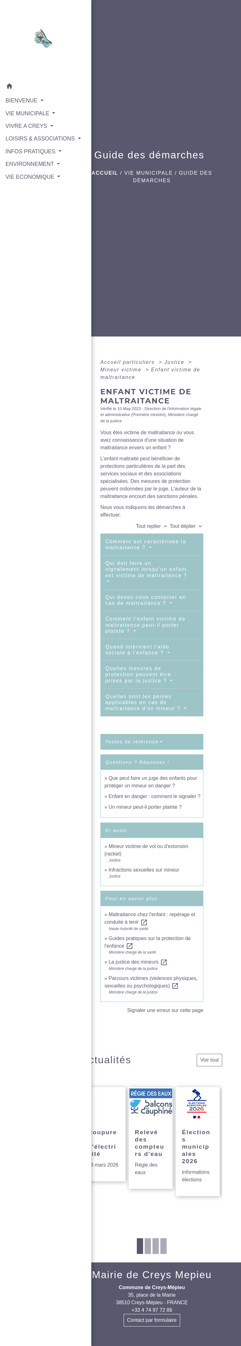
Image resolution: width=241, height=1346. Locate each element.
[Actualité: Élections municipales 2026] (198, 1141)
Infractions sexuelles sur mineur (144, 870)
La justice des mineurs (138, 962)
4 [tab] (163, 1246)
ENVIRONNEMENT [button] (29, 180)
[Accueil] (31, 40)
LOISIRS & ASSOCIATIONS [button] (26, 142)
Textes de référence (132, 741)
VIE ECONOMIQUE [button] (29, 201)
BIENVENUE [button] (21, 100)
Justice (175, 362)
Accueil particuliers (128, 362)
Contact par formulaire (152, 1320)
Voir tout (209, 1060)
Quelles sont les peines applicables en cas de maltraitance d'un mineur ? (144, 702)
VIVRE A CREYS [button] (26, 126)
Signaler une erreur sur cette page (165, 1010)
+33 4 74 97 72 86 (151, 1310)
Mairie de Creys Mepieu (152, 1274)
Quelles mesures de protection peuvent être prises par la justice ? (138, 674)
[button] (31, 86)
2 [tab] (148, 1246)
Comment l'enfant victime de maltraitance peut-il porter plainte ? (145, 624)
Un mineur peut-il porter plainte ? (145, 807)
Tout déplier (186, 526)
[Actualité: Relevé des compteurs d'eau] (151, 1138)
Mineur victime (122, 369)
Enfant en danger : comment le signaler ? (155, 796)
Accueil (105, 173)
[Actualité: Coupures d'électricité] (104, 1134)
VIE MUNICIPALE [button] (27, 113)
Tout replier (153, 526)
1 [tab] (140, 1246)
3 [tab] (156, 1246)
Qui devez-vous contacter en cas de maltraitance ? (145, 600)
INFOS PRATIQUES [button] (30, 159)
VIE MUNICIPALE (148, 173)
